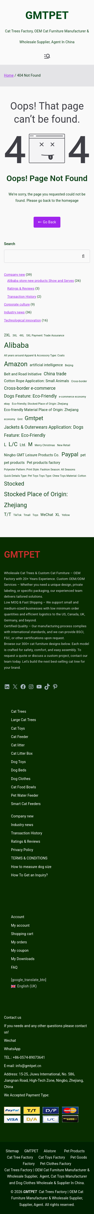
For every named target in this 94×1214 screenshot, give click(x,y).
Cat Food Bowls (23, 787)
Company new (14, 274)
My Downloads (23, 959)
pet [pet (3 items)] (83, 455)
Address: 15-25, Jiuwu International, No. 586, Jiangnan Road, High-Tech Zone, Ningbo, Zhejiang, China (43, 1080)
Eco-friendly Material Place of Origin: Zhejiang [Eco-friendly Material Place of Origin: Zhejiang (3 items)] (41, 410)
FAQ (14, 967)
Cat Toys (18, 728)
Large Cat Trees (23, 720)
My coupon (20, 950)
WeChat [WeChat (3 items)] (46, 515)
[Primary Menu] (47, 56)
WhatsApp (12, 1049)
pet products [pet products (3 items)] (14, 463)
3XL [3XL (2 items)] (15, 335)
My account (20, 925)
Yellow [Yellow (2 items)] (66, 515)
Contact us (12, 1017)
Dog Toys (18, 762)
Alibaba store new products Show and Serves (40, 281)
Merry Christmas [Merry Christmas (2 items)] (45, 445)
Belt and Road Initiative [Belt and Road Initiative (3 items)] (23, 374)
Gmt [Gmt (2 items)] (20, 419)
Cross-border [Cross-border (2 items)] (79, 381)
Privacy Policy (22, 850)
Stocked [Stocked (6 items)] (14, 483)
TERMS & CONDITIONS (29, 858)
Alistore (50, 1151)
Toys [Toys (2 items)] (35, 515)
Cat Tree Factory (20, 1157)
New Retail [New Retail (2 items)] (63, 445)
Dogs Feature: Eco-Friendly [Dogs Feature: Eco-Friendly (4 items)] (30, 396)
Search (9, 244)
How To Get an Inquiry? (29, 875)
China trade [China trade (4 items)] (55, 373)
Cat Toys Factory (51, 1157)
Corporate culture (17, 304)
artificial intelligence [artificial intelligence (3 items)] (46, 365)
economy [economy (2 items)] (9, 419)
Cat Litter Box (22, 753)
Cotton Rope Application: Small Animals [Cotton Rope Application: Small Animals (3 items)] (36, 381)
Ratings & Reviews (20, 288)
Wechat (10, 1040)
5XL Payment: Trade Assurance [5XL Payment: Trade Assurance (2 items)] (45, 335)
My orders (19, 942)
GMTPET (47, 15)
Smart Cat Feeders (26, 804)
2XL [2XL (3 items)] (7, 335)
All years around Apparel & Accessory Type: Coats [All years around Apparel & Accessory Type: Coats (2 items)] (34, 355)
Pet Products (74, 1151)
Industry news (14, 312)
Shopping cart (22, 934)
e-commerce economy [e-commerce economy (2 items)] (72, 396)
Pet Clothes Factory (55, 1164)
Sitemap (12, 1151)
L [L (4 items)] (5, 444)
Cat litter (18, 745)
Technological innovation (22, 320)
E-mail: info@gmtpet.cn (22, 1066)
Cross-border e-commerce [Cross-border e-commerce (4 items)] (30, 388)
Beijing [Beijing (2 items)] (69, 365)
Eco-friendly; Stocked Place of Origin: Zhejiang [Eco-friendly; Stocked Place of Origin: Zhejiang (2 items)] (40, 403)
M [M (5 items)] (30, 444)
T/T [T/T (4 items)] (7, 514)
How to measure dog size (31, 867)
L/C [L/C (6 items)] (13, 444)
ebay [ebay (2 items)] (7, 403)
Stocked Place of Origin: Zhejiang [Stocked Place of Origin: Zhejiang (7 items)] (36, 500)
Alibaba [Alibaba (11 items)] (16, 345)
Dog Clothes (21, 779)
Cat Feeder (19, 737)
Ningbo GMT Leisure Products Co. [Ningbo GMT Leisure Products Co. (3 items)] (31, 455)
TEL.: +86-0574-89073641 (24, 1057)
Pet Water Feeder (24, 795)
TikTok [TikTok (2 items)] (17, 515)
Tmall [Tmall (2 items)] (27, 515)
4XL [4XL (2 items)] (21, 335)
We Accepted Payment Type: (26, 1095)
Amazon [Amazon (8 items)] (16, 364)
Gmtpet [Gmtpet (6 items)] (34, 418)
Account (17, 917)
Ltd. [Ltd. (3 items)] (23, 445)
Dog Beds (18, 770)
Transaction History (21, 296)
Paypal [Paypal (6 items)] (70, 454)
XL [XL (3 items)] (57, 515)
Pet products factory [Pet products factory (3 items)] (43, 463)
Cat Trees (18, 711)
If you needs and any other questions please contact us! (45, 1029)
